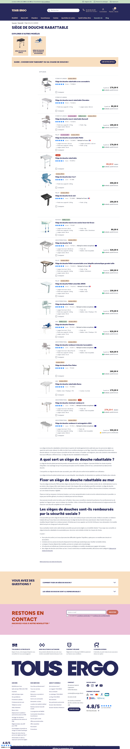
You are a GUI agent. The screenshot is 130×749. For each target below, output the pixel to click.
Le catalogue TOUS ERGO (56, 689)
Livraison (32, 686)
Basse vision (15, 705)
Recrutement (52, 694)
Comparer (61, 87)
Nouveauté (33, 721)
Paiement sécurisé (72, 644)
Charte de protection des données (59, 741)
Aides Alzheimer (16, 702)
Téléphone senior (16, 700)
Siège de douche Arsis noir (65, 191)
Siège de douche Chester (65, 319)
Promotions (33, 724)
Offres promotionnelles (36, 716)
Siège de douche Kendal (64, 299)
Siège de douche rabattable (66, 153)
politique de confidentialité (101, 610)
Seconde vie (98, 14)
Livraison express (100, 644)
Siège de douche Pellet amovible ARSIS (70, 279)
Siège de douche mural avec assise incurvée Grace (74, 218)
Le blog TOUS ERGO (54, 692)
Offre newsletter (34, 719)
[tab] (79, 577)
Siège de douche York (63, 238)
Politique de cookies (75, 741)
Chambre (14, 686)
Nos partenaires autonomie (56, 697)
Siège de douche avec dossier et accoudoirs (38, 46)
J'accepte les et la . (89, 610)
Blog (107, 14)
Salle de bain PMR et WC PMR (19, 684)
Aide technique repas (17, 689)
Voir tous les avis (93, 705)
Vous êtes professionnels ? (37, 681)
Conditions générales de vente (41, 741)
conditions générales (83, 610)
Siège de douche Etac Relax (66, 360)
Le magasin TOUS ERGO (55, 684)
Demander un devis (35, 696)
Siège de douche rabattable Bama (68, 379)
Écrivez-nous (74, 704)
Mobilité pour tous (17, 681)
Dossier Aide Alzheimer (55, 700)
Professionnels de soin (18, 697)
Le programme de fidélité (37, 706)
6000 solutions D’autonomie (49, 644)
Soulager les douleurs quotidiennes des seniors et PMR (19, 714)
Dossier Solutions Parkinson (56, 702)
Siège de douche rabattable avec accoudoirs (72, 76)
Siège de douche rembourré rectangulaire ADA (73, 418)
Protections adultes (17, 694)
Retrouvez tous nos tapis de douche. (51, 556)
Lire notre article (108, 57)
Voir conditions (46, 1)
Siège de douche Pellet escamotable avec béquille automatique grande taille (84, 258)
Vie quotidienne (16, 692)
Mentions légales (27, 741)
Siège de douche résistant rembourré (69, 398)
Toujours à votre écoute (21, 644)
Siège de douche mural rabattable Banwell (71, 114)
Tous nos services (35, 684)
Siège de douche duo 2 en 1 (65, 172)
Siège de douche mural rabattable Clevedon (72, 95)
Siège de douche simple (20, 46)
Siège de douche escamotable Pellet (69, 133)
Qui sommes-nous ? (54, 681)
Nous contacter (53, 686)
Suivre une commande (36, 693)
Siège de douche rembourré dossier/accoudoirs (73, 340)
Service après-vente (35, 713)
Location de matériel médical (38, 699)
